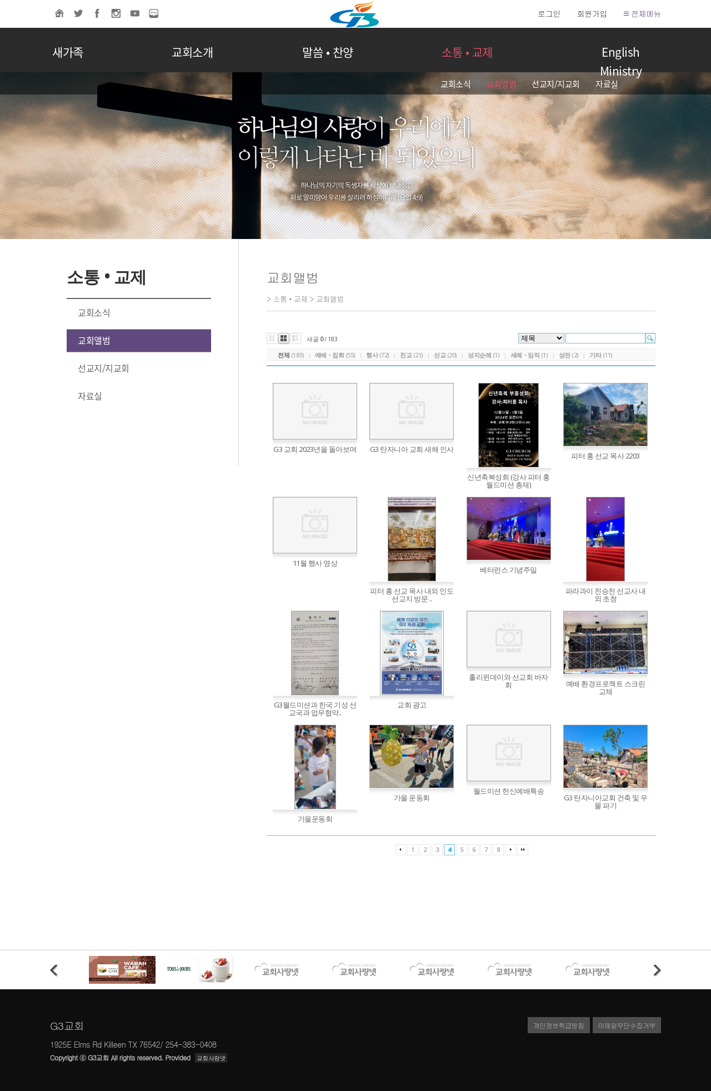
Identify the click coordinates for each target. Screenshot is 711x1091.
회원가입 (592, 13)
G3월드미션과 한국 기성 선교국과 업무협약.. (315, 709)
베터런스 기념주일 (508, 570)
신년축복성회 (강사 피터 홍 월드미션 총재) (508, 481)
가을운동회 (315, 819)
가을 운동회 (412, 798)
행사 (372, 355)
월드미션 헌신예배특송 (508, 791)
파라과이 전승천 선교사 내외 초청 (605, 595)
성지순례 (479, 355)
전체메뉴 (642, 13)
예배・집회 (329, 355)
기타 (595, 355)
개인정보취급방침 (558, 1025)
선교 (439, 355)
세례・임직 (525, 355)
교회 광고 (412, 705)
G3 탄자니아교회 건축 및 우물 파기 (606, 801)
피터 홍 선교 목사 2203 (605, 456)
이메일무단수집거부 (627, 1025)
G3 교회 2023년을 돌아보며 (315, 449)
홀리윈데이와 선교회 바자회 (508, 681)
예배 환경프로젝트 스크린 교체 (605, 687)
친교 (406, 355)
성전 (564, 355)
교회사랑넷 (211, 1058)
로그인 (549, 13)
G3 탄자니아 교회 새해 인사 (412, 449)
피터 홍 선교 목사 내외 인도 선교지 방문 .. (411, 595)
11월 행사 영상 (315, 563)
